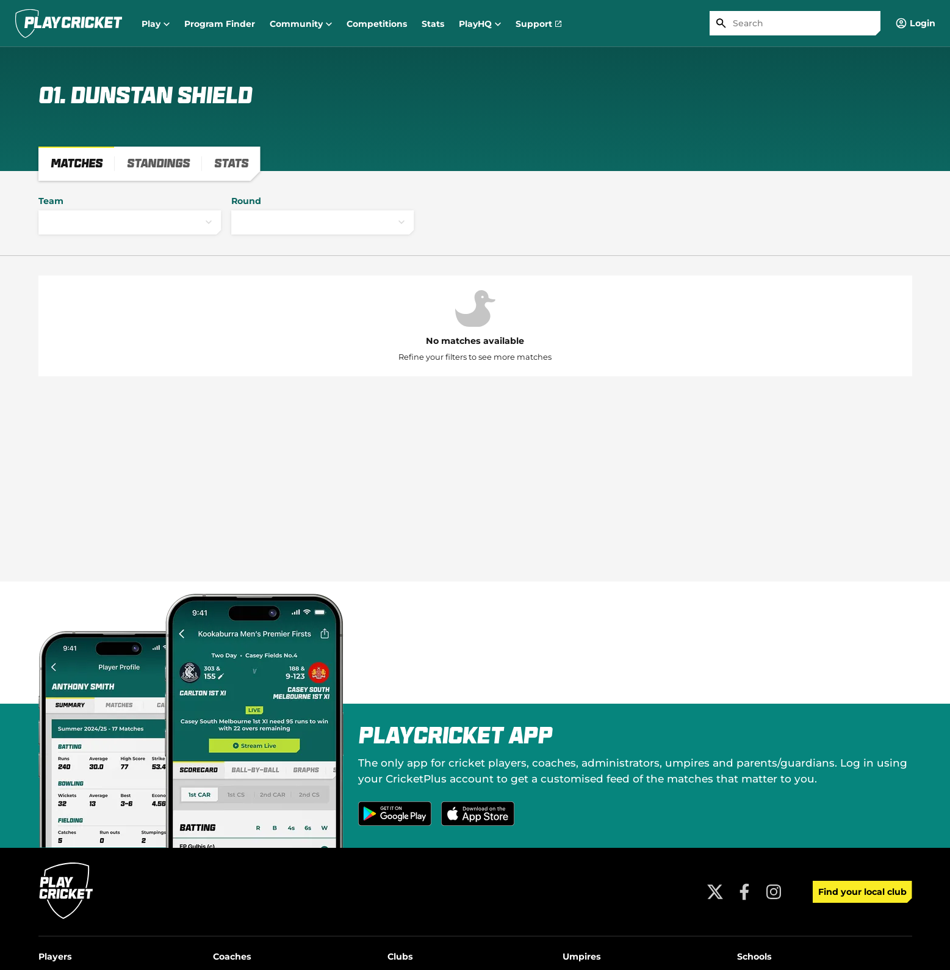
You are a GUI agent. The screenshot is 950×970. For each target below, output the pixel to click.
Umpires (582, 956)
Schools (754, 956)
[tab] (76, 164)
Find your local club (862, 891)
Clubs (400, 956)
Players (55, 956)
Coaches (232, 956)
